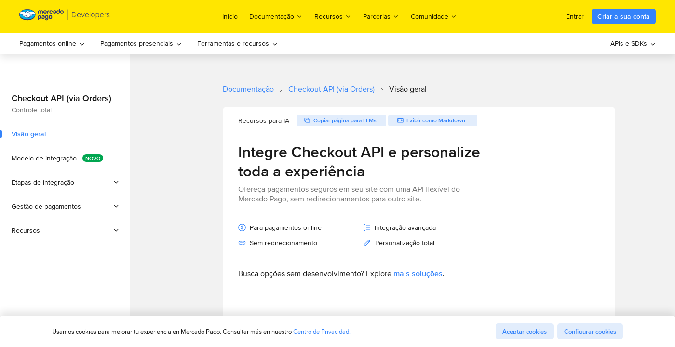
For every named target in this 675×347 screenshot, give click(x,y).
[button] (65, 182)
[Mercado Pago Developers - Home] (64, 16)
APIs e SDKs (633, 43)
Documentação (248, 88)
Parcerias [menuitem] (381, 16)
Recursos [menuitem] (332, 16)
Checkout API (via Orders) (331, 88)
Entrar (575, 16)
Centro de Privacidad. (322, 331)
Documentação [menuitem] (276, 16)
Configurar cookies (590, 331)
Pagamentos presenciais (141, 43)
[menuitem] (52, 44)
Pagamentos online (52, 43)
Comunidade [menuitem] (434, 16)
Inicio (230, 16)
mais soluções (418, 273)
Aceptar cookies (524, 331)
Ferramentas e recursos (237, 43)
